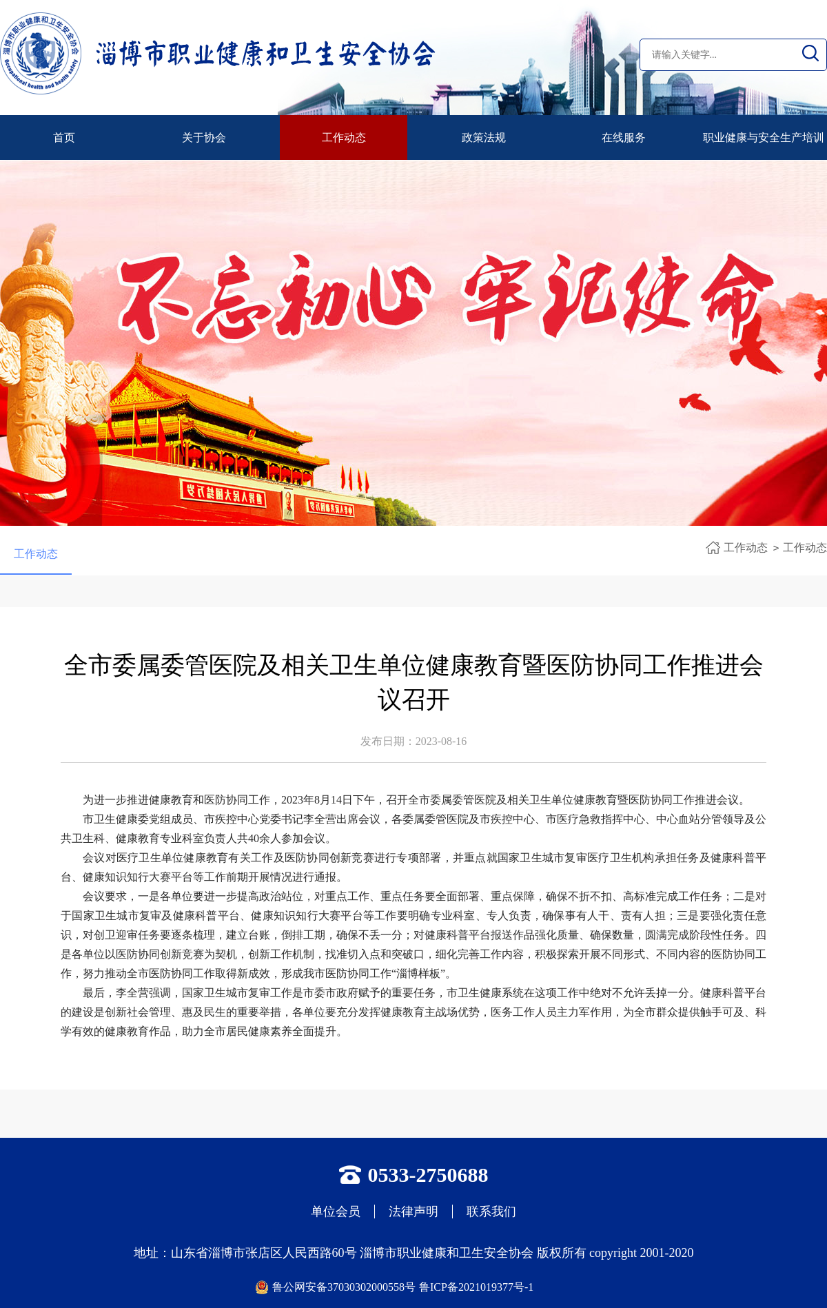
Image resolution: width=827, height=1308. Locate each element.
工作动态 (344, 137)
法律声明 (413, 1211)
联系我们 (491, 1211)
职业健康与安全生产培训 (763, 137)
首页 (64, 137)
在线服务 (624, 137)
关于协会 (204, 137)
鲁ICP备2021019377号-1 (476, 1287)
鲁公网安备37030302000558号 (344, 1287)
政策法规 (484, 137)
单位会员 (335, 1211)
